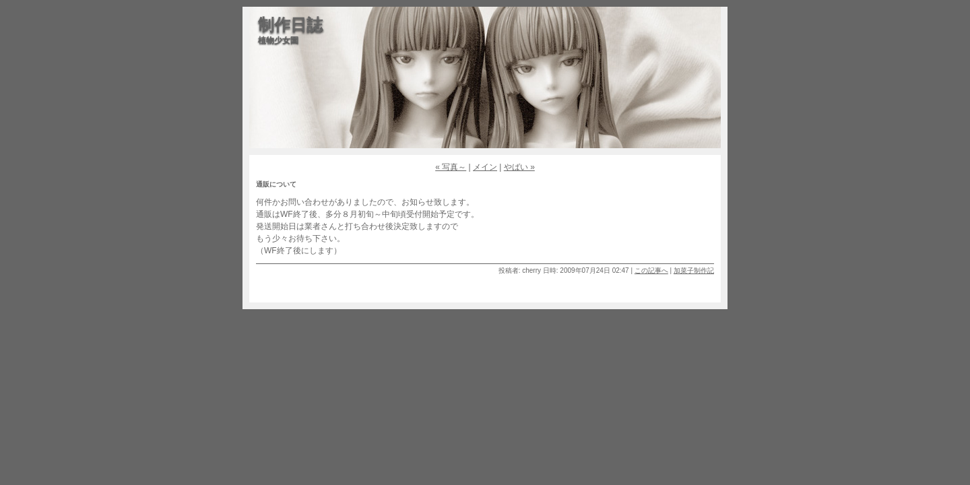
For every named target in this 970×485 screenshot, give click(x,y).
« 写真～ (450, 167)
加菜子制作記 (694, 270)
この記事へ (651, 270)
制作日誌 (290, 24)
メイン (485, 167)
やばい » (519, 167)
